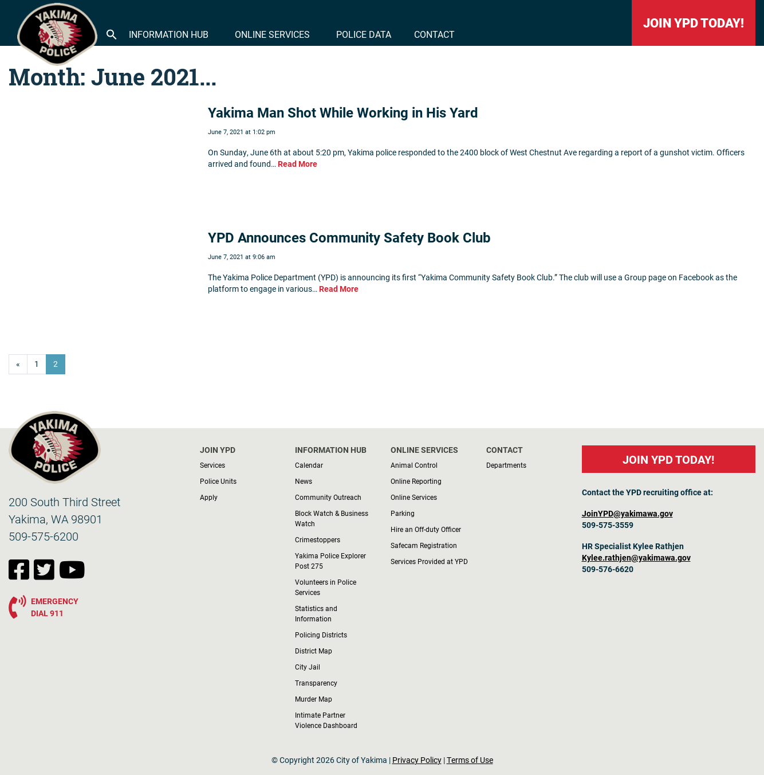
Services (212, 464)
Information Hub (168, 34)
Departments (506, 464)
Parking (403, 513)
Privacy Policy (417, 760)
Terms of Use (470, 760)
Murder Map (313, 698)
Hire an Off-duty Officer (426, 529)
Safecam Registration (424, 545)
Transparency (316, 682)
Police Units (218, 481)
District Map (313, 650)
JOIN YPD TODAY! (693, 22)
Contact (434, 34)
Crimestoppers (317, 539)
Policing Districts (321, 634)
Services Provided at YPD (429, 561)
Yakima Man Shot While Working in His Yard (343, 112)
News (303, 481)
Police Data (363, 34)
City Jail (307, 666)
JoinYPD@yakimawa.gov (627, 513)
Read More (297, 164)
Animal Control (414, 464)
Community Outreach (328, 497)
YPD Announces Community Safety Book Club (349, 237)
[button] (111, 33)
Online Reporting (416, 481)
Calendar (309, 464)
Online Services (272, 34)
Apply (209, 497)
